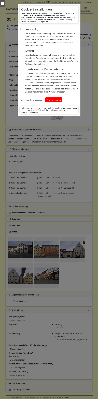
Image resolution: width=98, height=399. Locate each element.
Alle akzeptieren (54, 100)
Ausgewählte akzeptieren (32, 100)
